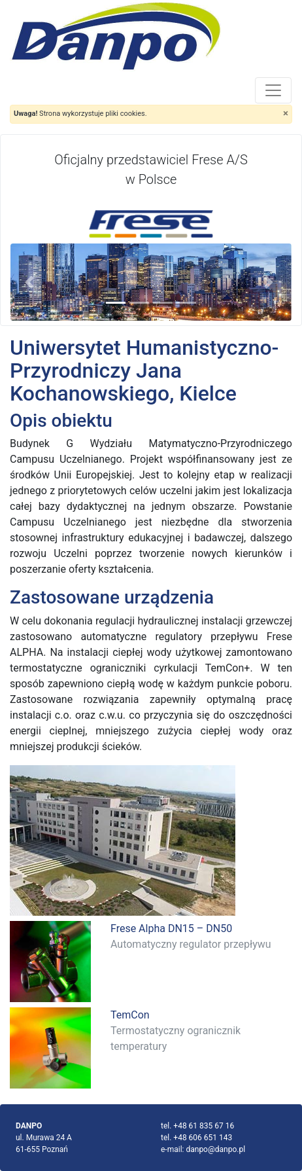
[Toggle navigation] (273, 90)
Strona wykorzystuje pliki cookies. (80, 113)
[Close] (285, 113)
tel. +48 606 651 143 (196, 1137)
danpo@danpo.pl (215, 1149)
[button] (31, 282)
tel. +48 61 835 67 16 (197, 1125)
